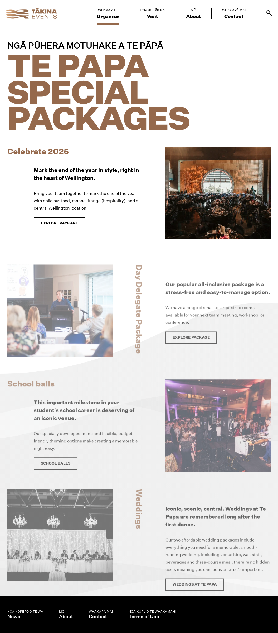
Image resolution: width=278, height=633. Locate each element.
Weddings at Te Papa (195, 592)
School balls (55, 470)
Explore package (59, 223)
